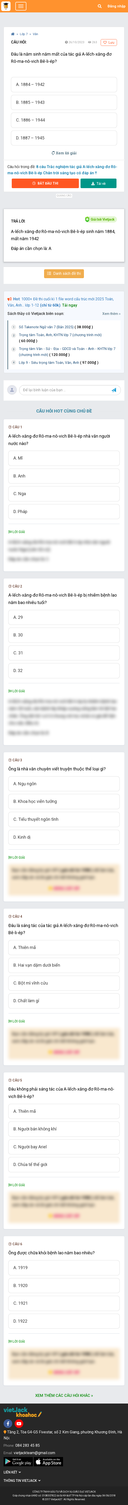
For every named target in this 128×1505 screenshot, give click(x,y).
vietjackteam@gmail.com (34, 1453)
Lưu (108, 42)
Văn (35, 34)
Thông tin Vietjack (22, 1481)
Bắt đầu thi (45, 183)
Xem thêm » (111, 314)
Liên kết (12, 1472)
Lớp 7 (24, 34)
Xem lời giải (64, 153)
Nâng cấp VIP (64, 888)
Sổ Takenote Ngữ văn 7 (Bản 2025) (56, 327)
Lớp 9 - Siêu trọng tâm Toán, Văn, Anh (59, 362)
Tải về (98, 183)
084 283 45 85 (27, 1445)
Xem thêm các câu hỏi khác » (64, 1395)
